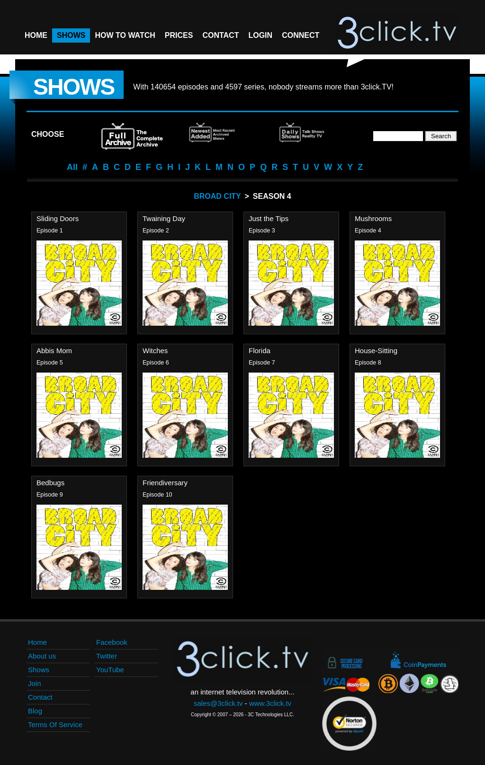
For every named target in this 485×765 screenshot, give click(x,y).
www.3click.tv (270, 703)
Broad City (217, 196)
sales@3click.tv (218, 703)
